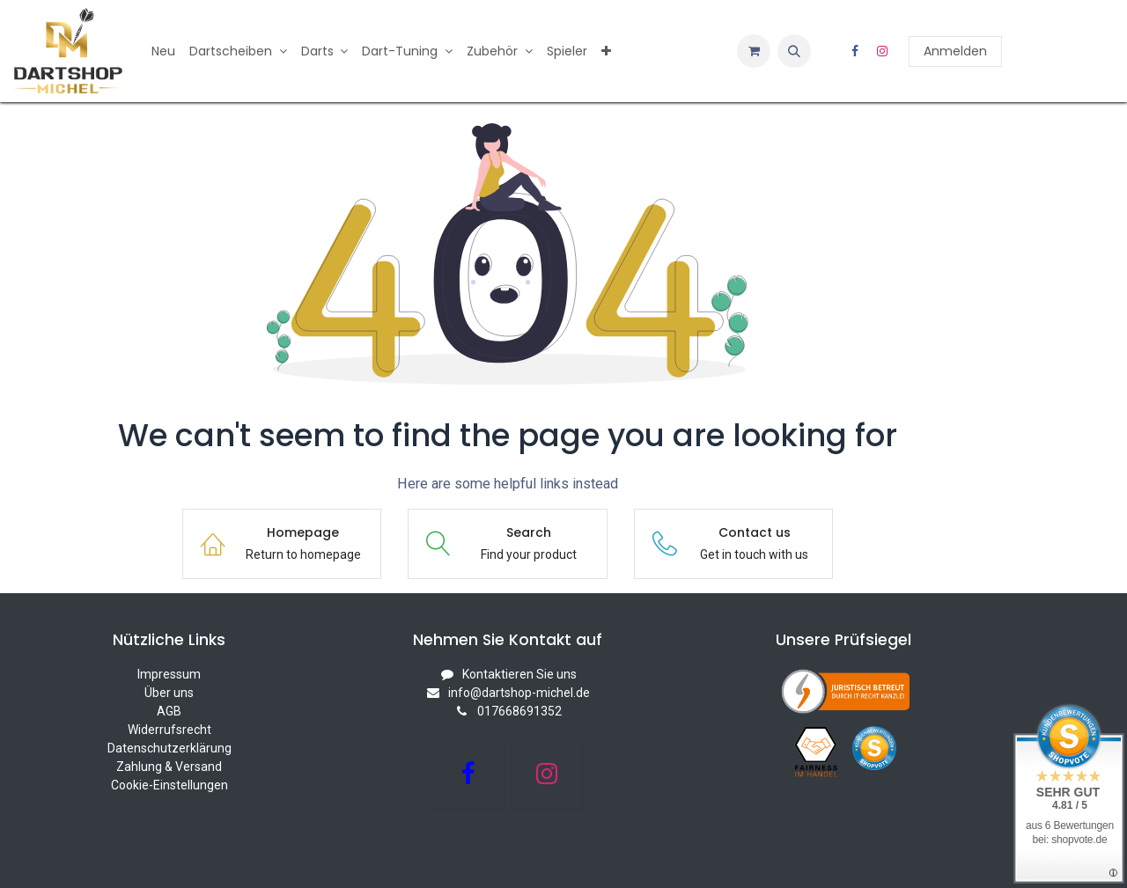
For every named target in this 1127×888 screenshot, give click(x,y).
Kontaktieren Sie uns (519, 674)
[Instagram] (882, 51)
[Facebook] (855, 51)
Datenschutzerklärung (169, 748)
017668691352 (519, 711)
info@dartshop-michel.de (519, 693)
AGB (169, 711)
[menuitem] (163, 51)
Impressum (169, 674)
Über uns (169, 693)
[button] (794, 51)
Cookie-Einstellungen (169, 785)
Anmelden (955, 51)
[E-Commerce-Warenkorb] (753, 51)
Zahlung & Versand (169, 767)
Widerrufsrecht (169, 730)
